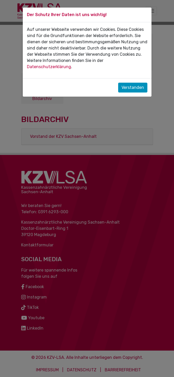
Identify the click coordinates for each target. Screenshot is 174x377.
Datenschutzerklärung (49, 66)
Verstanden (133, 87)
